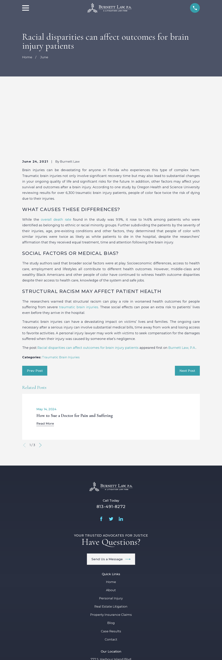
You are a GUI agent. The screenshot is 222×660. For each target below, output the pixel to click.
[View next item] (40, 383)
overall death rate (56, 157)
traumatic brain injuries (78, 245)
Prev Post (35, 309)
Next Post (187, 309)
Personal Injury (111, 536)
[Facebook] (101, 457)
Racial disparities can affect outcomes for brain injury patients (88, 286)
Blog (111, 561)
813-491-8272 (111, 444)
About (111, 528)
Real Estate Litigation (110, 544)
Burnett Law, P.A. (182, 286)
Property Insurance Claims (111, 553)
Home (111, 520)
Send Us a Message (111, 497)
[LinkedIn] (121, 457)
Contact (111, 577)
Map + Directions (111, 613)
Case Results (111, 569)
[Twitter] (111, 457)
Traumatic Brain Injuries (61, 295)
